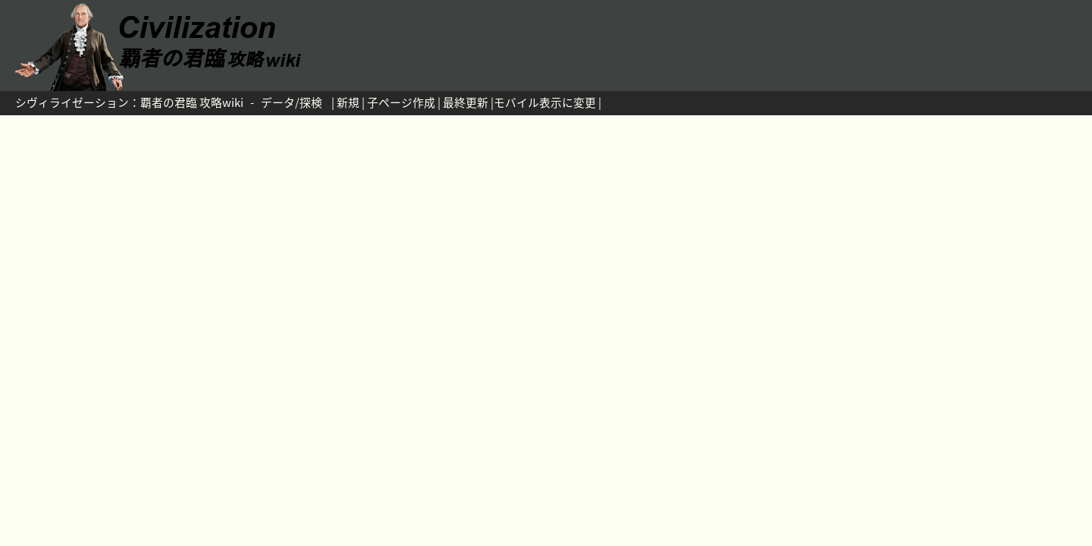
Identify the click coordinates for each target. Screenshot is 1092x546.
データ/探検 (291, 102)
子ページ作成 (401, 102)
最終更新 (465, 102)
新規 (348, 102)
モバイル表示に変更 (545, 102)
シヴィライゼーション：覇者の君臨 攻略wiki (129, 102)
